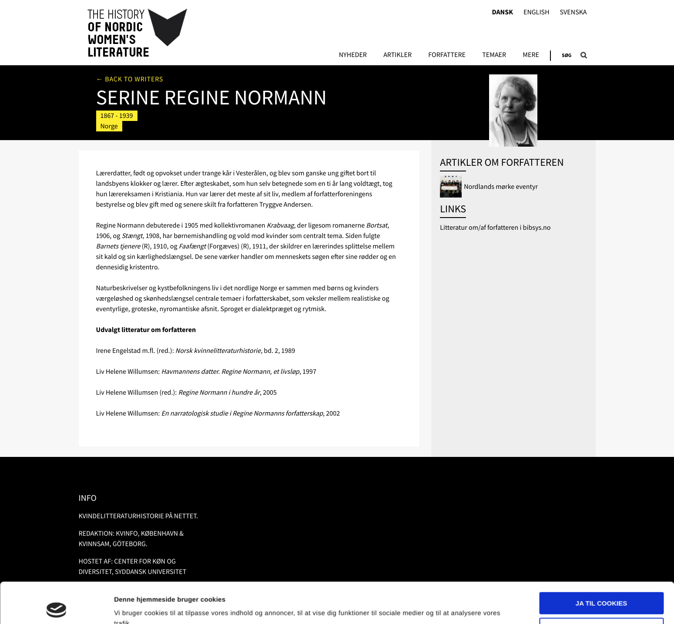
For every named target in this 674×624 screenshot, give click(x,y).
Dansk (502, 12)
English (536, 12)
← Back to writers (130, 79)
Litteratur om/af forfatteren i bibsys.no (495, 227)
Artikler (397, 55)
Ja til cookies (601, 562)
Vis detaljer (131, 607)
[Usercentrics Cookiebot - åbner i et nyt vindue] (56, 607)
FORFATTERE (447, 55)
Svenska (573, 12)
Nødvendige (602, 587)
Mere (531, 55)
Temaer (494, 55)
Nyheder (353, 55)
